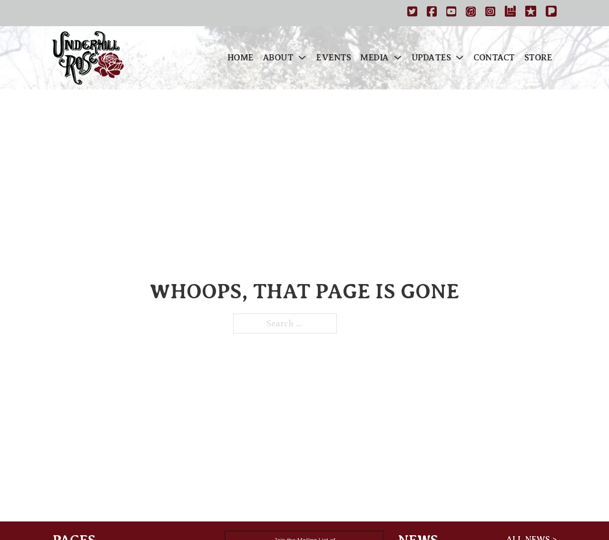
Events (333, 57)
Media (374, 57)
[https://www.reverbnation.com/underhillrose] (530, 13)
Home (240, 57)
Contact (494, 57)
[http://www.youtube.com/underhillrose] (451, 13)
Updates (431, 57)
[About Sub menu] (302, 57)
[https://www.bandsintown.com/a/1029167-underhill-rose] (510, 13)
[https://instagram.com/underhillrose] (490, 13)
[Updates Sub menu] (459, 57)
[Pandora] (551, 13)
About (278, 57)
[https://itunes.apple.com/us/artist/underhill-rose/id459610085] (471, 13)
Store (538, 57)
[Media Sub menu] (397, 57)
